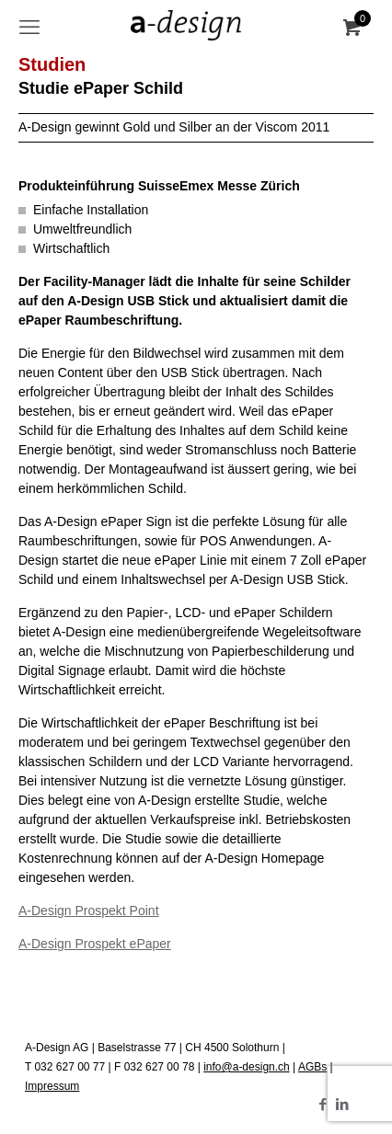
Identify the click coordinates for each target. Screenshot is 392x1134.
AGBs (312, 1066)
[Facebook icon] (322, 1104)
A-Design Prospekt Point (88, 910)
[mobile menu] (29, 27)
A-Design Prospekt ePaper (94, 943)
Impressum (52, 1086)
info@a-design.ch (246, 1066)
